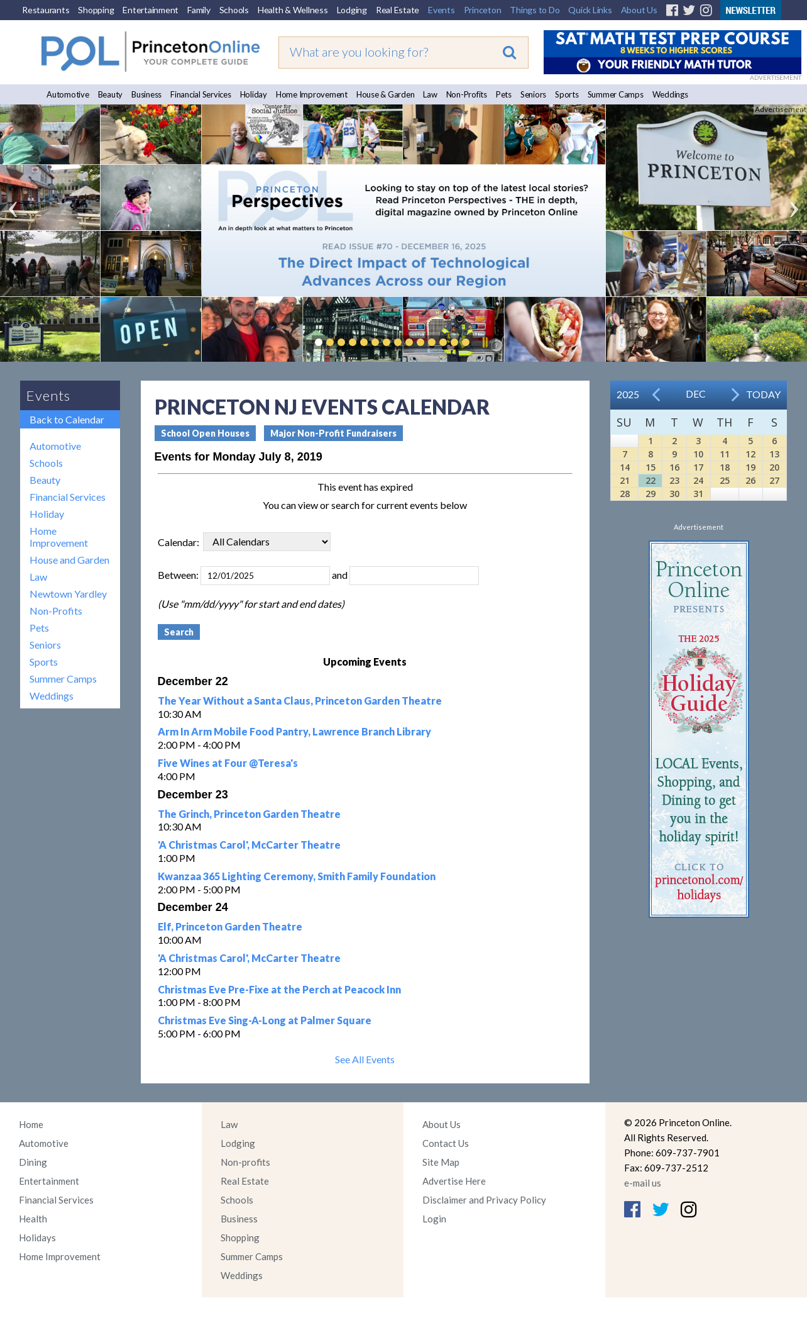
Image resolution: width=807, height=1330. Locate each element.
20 (774, 467)
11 (725, 454)
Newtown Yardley (68, 594)
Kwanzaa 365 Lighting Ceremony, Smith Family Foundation (297, 876)
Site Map (440, 1162)
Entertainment (150, 9)
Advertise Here (454, 1181)
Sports (567, 94)
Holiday (253, 94)
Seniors (533, 94)
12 (750, 454)
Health (33, 1218)
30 (674, 494)
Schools (234, 9)
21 (625, 480)
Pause (484, 342)
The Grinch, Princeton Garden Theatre (249, 814)
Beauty (110, 94)
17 (698, 467)
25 (725, 480)
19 (750, 467)
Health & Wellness (293, 9)
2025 (628, 394)
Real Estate (397, 9)
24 (698, 480)
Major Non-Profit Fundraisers (333, 433)
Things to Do (534, 9)
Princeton (483, 9)
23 (674, 480)
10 (698, 454)
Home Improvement (312, 94)
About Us (639, 9)
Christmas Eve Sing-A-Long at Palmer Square (264, 1020)
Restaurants (45, 9)
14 (625, 467)
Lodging (352, 9)
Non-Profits (466, 94)
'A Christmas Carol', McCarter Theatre (249, 845)
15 (650, 467)
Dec (696, 394)
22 (650, 480)
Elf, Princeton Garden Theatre (230, 926)
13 (774, 454)
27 (774, 480)
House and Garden (69, 560)
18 (725, 467)
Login (434, 1218)
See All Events (365, 1059)
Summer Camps (616, 94)
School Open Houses (205, 433)
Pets (504, 94)
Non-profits (245, 1162)
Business (146, 94)
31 (698, 494)
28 (625, 494)
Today (763, 394)
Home (31, 1124)
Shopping (96, 9)
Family (199, 9)
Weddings (670, 94)
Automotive (68, 94)
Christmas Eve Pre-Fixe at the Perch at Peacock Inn (279, 989)
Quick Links (590, 9)
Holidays (37, 1237)
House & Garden (385, 94)
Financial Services (200, 94)
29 (650, 494)
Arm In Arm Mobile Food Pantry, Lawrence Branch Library (294, 731)
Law (430, 94)
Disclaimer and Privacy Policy (484, 1199)
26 (750, 480)
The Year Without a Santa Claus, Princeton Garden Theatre (300, 701)
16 (674, 467)
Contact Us (445, 1143)
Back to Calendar (67, 419)
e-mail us (642, 1182)
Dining (33, 1162)
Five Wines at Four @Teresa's (228, 763)
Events (441, 9)
